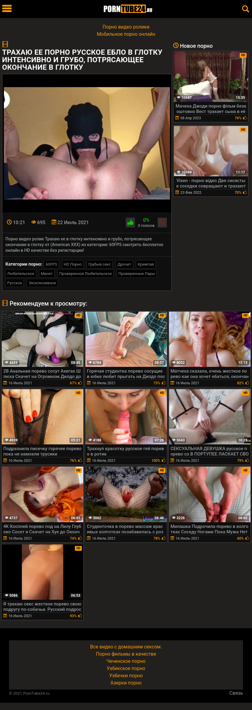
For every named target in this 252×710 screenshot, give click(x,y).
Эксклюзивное (42, 283)
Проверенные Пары (136, 273)
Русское (14, 283)
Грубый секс (99, 264)
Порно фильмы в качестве (126, 654)
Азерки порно (126, 683)
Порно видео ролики (126, 27)
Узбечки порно (126, 675)
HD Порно (73, 264)
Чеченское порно (126, 661)
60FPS (51, 264)
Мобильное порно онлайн (126, 34)
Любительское (20, 273)
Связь (236, 693)
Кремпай (146, 264)
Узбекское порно (126, 668)
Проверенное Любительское (85, 273)
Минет (47, 273)
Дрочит (124, 264)
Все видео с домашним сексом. (126, 647)
